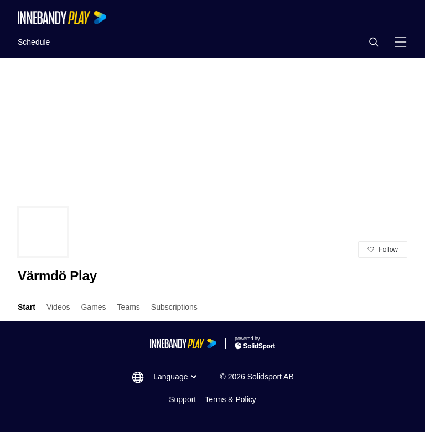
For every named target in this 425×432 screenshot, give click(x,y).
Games (93, 307)
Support (182, 399)
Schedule (34, 42)
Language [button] (176, 376)
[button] (373, 42)
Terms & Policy (230, 399)
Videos (58, 307)
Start (26, 307)
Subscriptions (174, 307)
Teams (128, 307)
